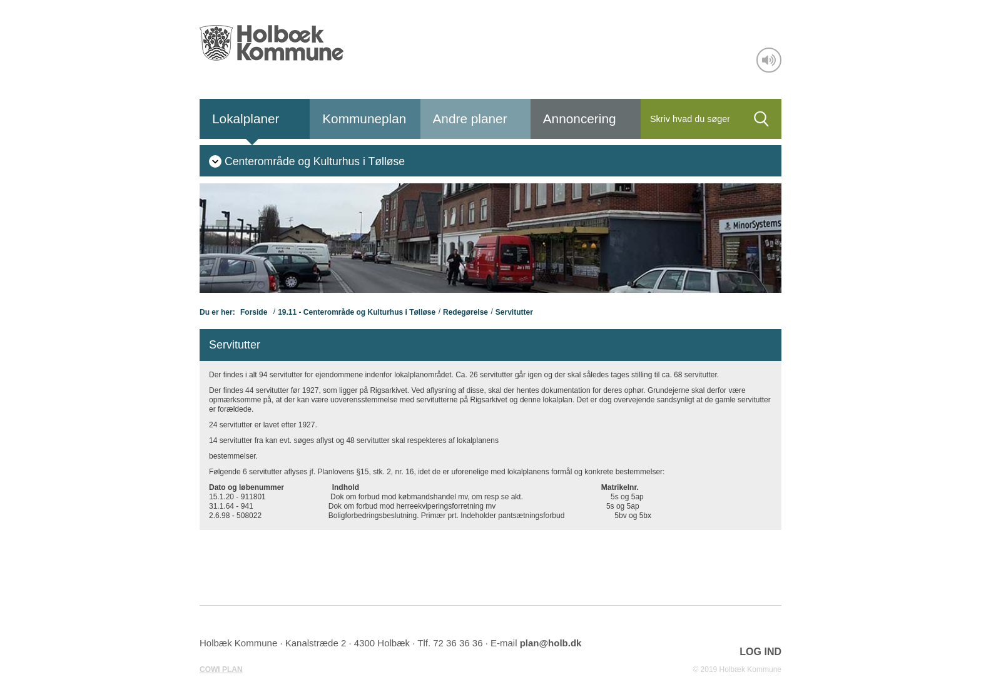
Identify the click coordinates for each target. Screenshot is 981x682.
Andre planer (470, 118)
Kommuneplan (364, 118)
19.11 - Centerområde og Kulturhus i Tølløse (356, 312)
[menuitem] (307, 160)
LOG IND (760, 651)
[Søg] (691, 119)
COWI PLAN (221, 669)
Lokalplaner (246, 118)
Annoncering (579, 118)
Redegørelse (465, 312)
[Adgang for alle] (768, 60)
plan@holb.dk (551, 643)
